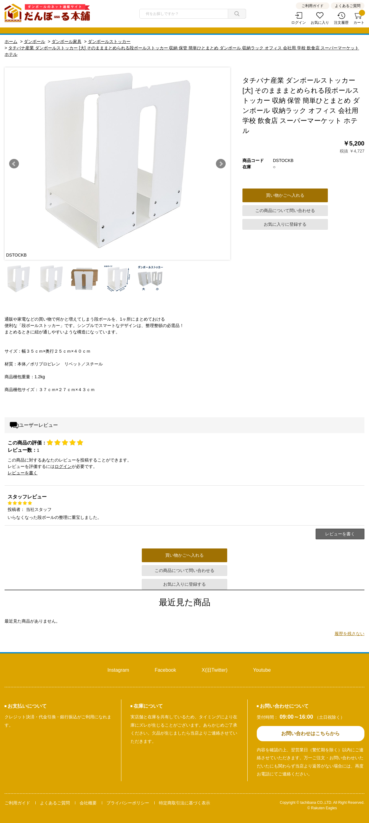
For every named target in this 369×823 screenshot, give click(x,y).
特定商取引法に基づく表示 (184, 802)
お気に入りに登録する (285, 224)
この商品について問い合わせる (285, 210)
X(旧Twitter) (214, 670)
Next (221, 164)
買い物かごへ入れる (285, 195)
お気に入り (320, 22)
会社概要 (88, 802)
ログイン (298, 22)
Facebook (165, 670)
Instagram (118, 670)
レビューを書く (23, 472)
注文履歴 (341, 22)
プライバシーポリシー (127, 802)
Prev (14, 164)
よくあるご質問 (347, 6)
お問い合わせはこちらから (310, 733)
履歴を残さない (349, 633)
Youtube (262, 670)
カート (358, 18)
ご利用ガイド (313, 6)
